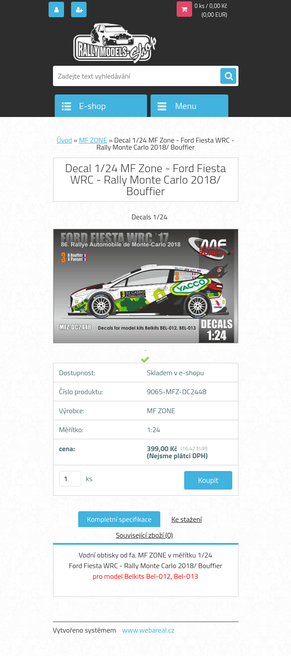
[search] (228, 76)
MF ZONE (93, 140)
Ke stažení (186, 519)
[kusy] (70, 478)
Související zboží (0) (144, 535)
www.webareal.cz (148, 630)
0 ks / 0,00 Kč (211, 5)
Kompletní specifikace (119, 519)
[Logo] (113, 43)
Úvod (64, 140)
